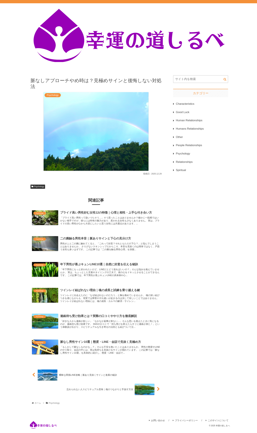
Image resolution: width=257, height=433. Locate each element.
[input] (200, 79)
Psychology (37, 186)
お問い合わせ (157, 423)
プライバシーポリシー (185, 423)
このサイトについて (217, 423)
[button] (225, 79)
